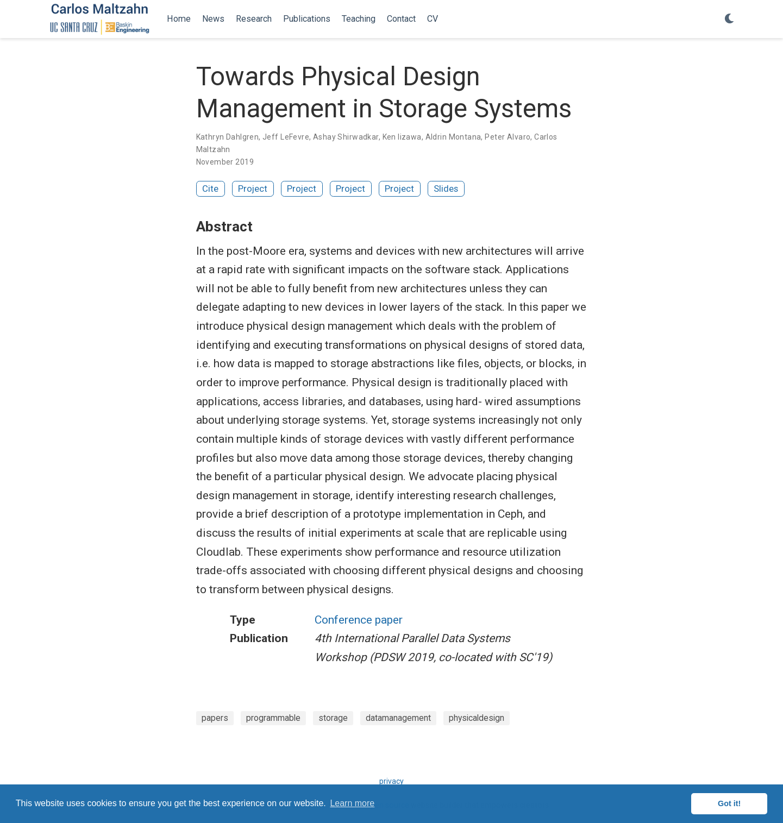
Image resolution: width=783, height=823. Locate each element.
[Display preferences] (729, 19)
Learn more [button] (352, 803)
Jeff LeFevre (285, 137)
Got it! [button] (729, 803)
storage (333, 718)
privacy (391, 781)
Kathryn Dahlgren (227, 137)
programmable (273, 718)
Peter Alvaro (507, 137)
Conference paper (359, 619)
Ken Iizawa (402, 137)
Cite (210, 188)
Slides (446, 188)
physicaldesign (476, 718)
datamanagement (398, 718)
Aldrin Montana (453, 137)
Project (252, 188)
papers (215, 718)
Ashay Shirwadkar (346, 137)
